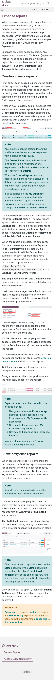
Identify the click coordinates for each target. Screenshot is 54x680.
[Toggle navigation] (2, 9)
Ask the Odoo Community (18, 658)
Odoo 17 (44, 9)
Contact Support (12, 652)
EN (34, 9)
